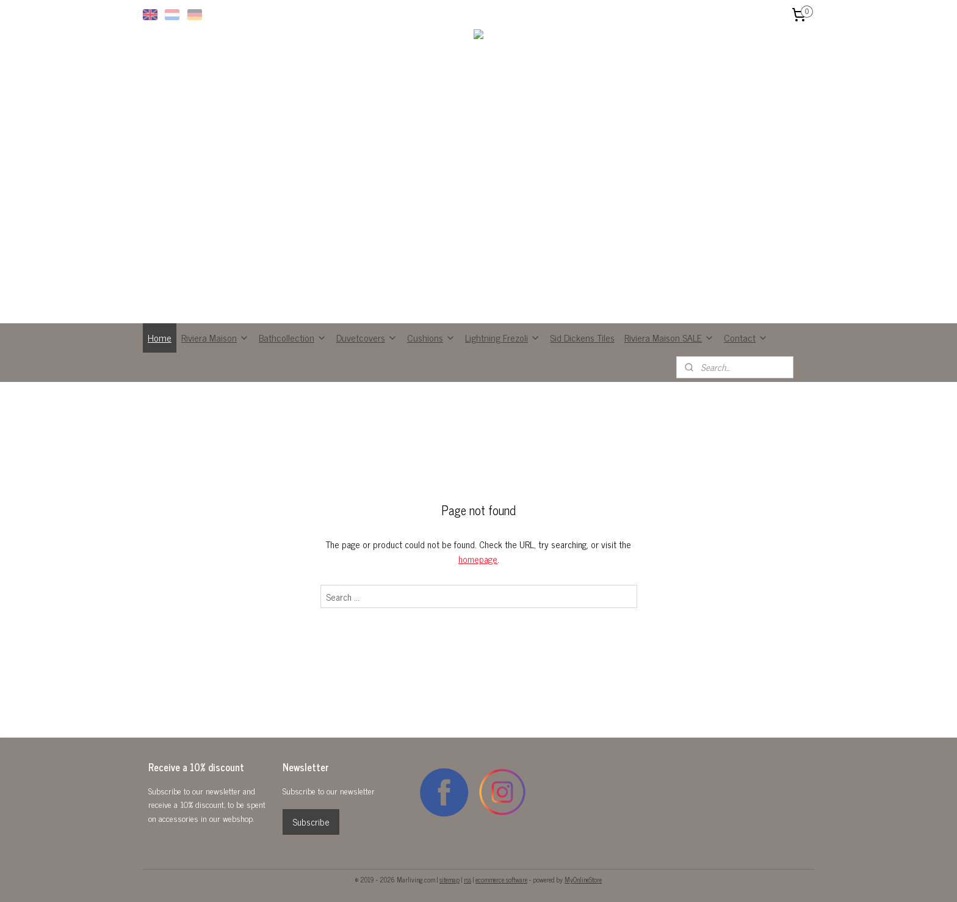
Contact (746, 337)
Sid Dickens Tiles (582, 337)
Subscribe (311, 821)
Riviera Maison (215, 337)
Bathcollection (293, 337)
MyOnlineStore (583, 879)
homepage (477, 558)
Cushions (431, 337)
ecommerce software (501, 879)
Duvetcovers (366, 337)
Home (160, 337)
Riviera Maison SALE (669, 337)
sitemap (449, 879)
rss (467, 879)
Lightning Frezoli (502, 337)
